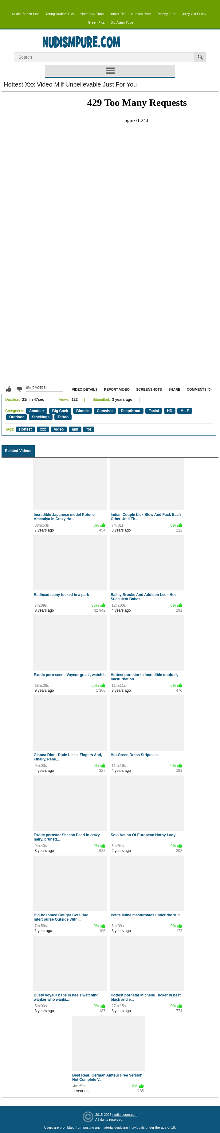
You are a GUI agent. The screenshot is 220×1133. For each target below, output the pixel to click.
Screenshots (149, 389)
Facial (153, 411)
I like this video (8, 389)
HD (169, 411)
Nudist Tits (117, 14)
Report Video (117, 389)
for (88, 429)
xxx (43, 429)
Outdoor (16, 417)
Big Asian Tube (122, 22)
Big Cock (60, 411)
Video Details (85, 389)
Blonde (82, 411)
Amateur (36, 411)
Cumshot (105, 411)
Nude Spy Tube (92, 14)
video (59, 429)
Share (174, 389)
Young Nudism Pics (60, 14)
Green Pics (96, 22)
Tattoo (63, 417)
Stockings (40, 417)
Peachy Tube (166, 14)
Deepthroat (130, 411)
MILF (184, 411)
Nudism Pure (141, 14)
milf (75, 429)
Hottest (25, 429)
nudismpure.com (124, 1114)
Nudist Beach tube (26, 14)
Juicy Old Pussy (194, 14)
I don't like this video (19, 389)
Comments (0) (199, 389)
